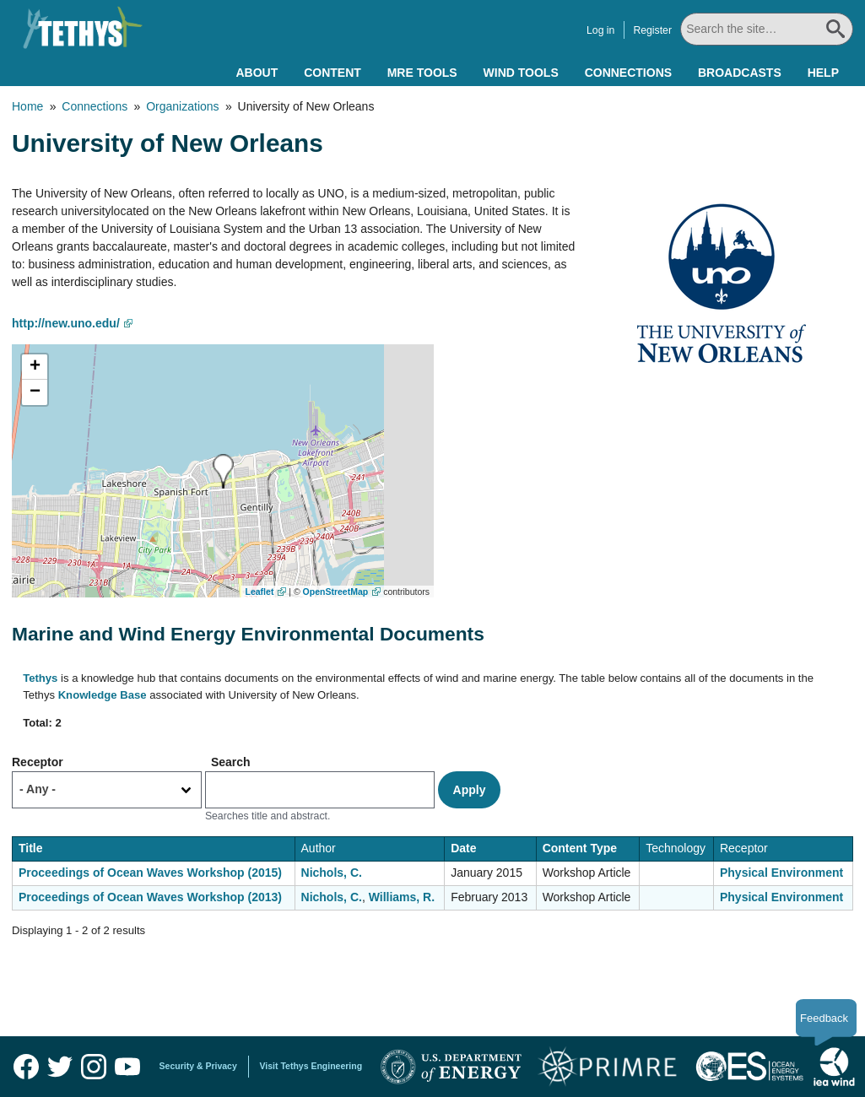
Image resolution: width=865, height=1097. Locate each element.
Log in (600, 30)
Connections (628, 72)
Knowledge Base (102, 695)
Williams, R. (402, 897)
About (256, 72)
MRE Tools (422, 72)
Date (463, 848)
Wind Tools (521, 72)
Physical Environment (781, 872)
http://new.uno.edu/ (66, 323)
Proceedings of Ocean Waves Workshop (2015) (150, 872)
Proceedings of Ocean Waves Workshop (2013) (150, 897)
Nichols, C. (331, 872)
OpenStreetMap (336, 591)
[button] (223, 471)
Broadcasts (739, 72)
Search (231, 762)
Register (652, 30)
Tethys (40, 678)
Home (27, 106)
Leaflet (260, 591)
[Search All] (766, 29)
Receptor (37, 762)
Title (31, 848)
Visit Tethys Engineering (311, 1066)
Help (823, 72)
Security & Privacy (198, 1066)
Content (332, 72)
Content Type (580, 848)
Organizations (182, 106)
